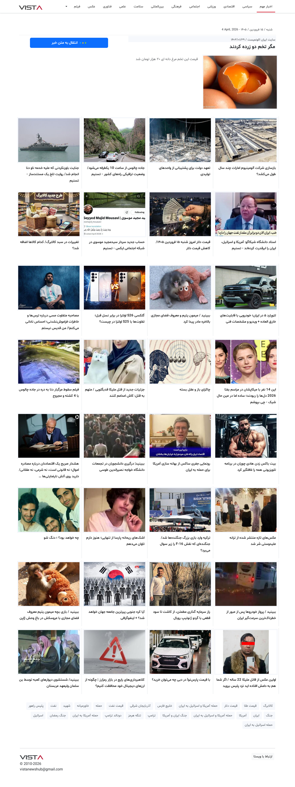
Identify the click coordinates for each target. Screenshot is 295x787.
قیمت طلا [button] (250, 706)
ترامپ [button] (152, 715)
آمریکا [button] (243, 715)
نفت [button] (53, 706)
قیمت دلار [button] (230, 706)
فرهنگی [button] (176, 6)
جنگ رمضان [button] (58, 715)
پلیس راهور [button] (36, 706)
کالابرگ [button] (268, 706)
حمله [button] (99, 706)
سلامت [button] (138, 6)
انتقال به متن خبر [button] (69, 42)
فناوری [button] (107, 6)
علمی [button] (122, 6)
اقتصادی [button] (229, 6)
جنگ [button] (269, 715)
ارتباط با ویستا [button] (263, 756)
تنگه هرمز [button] (134, 715)
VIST (30, 6)
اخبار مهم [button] (266, 6)
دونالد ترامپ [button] (113, 715)
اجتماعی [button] (194, 6)
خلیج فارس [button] (164, 706)
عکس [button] (91, 6)
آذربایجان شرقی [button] (140, 706)
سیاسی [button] (247, 6)
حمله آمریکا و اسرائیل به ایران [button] (198, 706)
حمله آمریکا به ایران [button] (85, 715)
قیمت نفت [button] (116, 706)
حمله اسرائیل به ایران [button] (259, 725)
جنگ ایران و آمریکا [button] (174, 715)
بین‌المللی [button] (157, 6)
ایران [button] (256, 715)
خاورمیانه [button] (83, 706)
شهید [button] (66, 706)
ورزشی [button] (211, 6)
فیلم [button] (77, 6)
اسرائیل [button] (38, 715)
